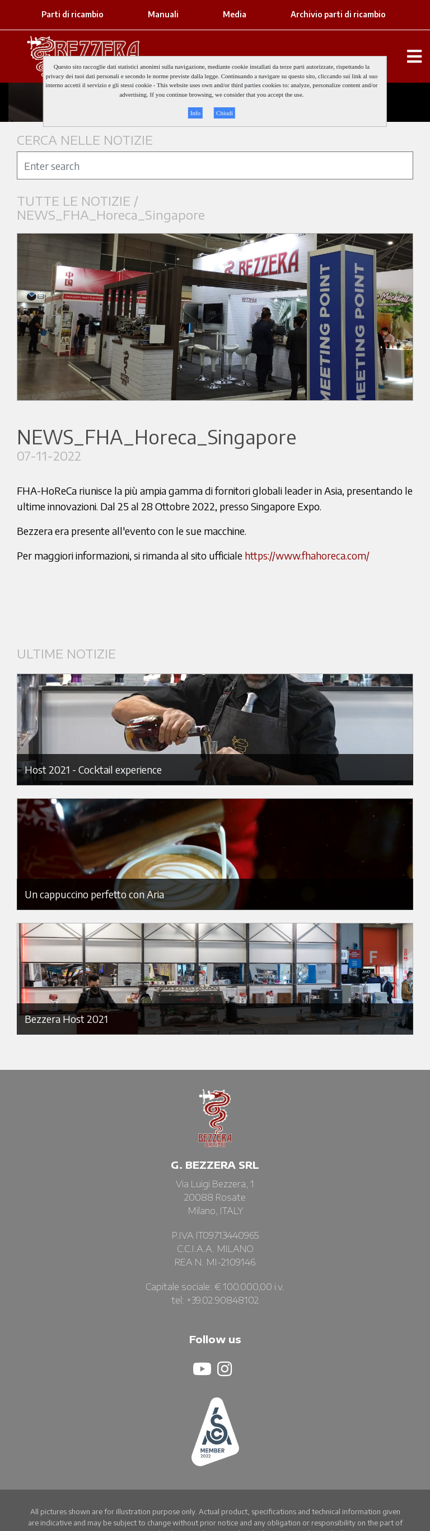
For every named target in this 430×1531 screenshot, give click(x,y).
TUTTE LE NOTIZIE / (79, 201)
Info (195, 113)
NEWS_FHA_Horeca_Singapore (111, 215)
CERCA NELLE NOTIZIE (85, 140)
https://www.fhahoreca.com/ (307, 555)
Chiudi (224, 113)
